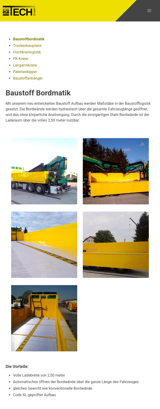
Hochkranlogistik (27, 52)
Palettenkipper (25, 72)
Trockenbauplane (27, 45)
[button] (149, 10)
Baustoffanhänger (28, 78)
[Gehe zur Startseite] (19, 10)
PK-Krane (20, 58)
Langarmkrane (25, 65)
